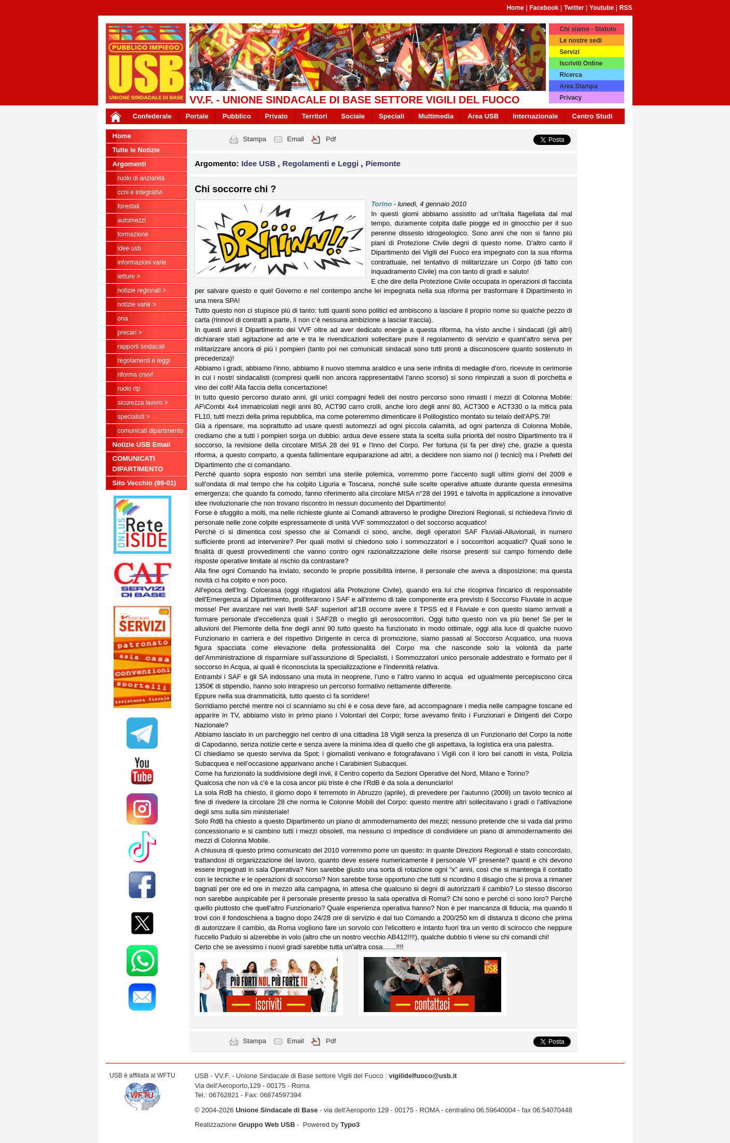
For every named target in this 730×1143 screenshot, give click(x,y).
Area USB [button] (483, 116)
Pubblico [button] (237, 116)
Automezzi (132, 220)
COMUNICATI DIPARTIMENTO (151, 430)
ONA (123, 318)
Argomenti (129, 164)
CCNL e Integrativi (140, 192)
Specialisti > (134, 416)
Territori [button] (314, 116)
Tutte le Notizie (136, 150)
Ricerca (570, 74)
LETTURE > (129, 276)
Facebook (543, 7)
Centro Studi (592, 116)
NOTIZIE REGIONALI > (142, 290)
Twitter (574, 7)
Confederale (152, 116)
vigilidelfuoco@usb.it (423, 1076)
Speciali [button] (391, 116)
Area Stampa (578, 86)
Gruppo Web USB (267, 1124)
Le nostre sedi (580, 40)
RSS (625, 7)
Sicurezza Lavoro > (143, 402)
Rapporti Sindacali (141, 346)
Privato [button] (276, 116)
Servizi (569, 52)
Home (515, 7)
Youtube (601, 7)
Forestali (129, 206)
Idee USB (129, 248)
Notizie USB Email (142, 444)
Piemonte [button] (383, 163)
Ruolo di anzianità (141, 178)
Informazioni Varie (142, 262)
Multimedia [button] (435, 116)
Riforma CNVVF (136, 374)
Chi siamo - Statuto (587, 29)
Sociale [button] (353, 116)
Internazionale (535, 116)
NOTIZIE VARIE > (137, 304)
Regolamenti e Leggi (144, 360)
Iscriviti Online (580, 63)
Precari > (130, 332)
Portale (197, 116)
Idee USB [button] (259, 163)
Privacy (570, 97)
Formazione (133, 234)
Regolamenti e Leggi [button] (321, 163)
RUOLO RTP (129, 388)
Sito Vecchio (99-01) (144, 483)
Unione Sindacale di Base (277, 1110)
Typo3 (350, 1124)
